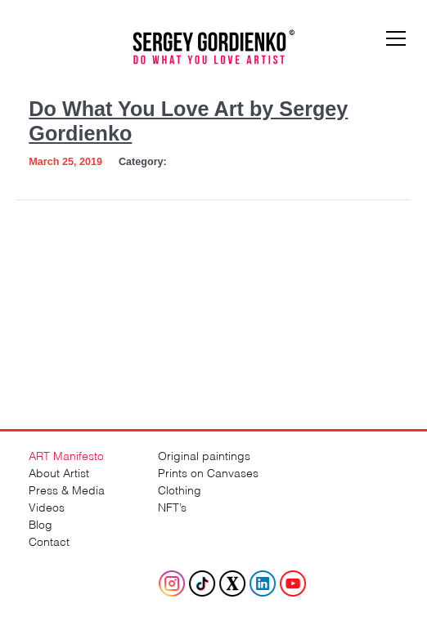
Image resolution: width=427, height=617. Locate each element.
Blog (40, 523)
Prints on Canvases (208, 472)
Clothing (179, 489)
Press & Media (67, 489)
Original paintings (204, 455)
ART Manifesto (66, 455)
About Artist (59, 472)
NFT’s (172, 506)
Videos (47, 506)
